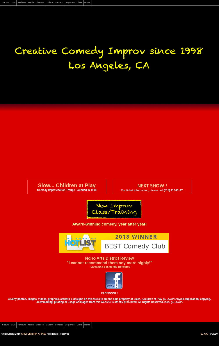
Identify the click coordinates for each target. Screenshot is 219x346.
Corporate (70, 2)
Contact (59, 2)
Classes (40, 2)
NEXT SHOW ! (152, 185)
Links (79, 2)
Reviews (22, 2)
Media (31, 2)
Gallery (49, 2)
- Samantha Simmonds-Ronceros (109, 266)
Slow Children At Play (33, 333)
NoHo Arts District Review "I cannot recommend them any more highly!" (109, 260)
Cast (13, 2)
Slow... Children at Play (67, 185)
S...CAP (205, 333)
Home (87, 2)
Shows (5, 2)
